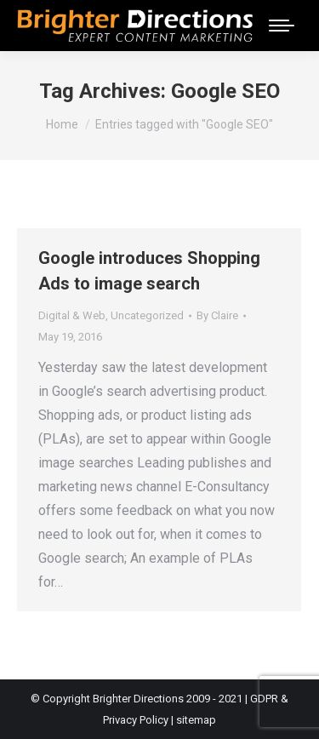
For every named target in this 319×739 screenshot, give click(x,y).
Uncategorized (147, 315)
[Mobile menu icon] (281, 25)
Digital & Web (71, 315)
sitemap (196, 719)
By (217, 315)
